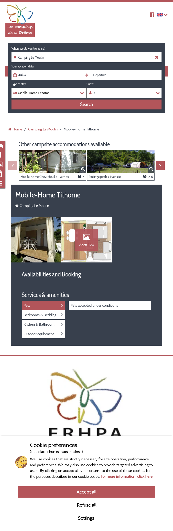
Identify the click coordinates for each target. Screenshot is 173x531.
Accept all (86, 492)
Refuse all (86, 505)
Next (160, 165)
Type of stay (18, 84)
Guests (90, 84)
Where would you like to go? (28, 48)
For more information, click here (127, 476)
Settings (86, 518)
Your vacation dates (22, 66)
